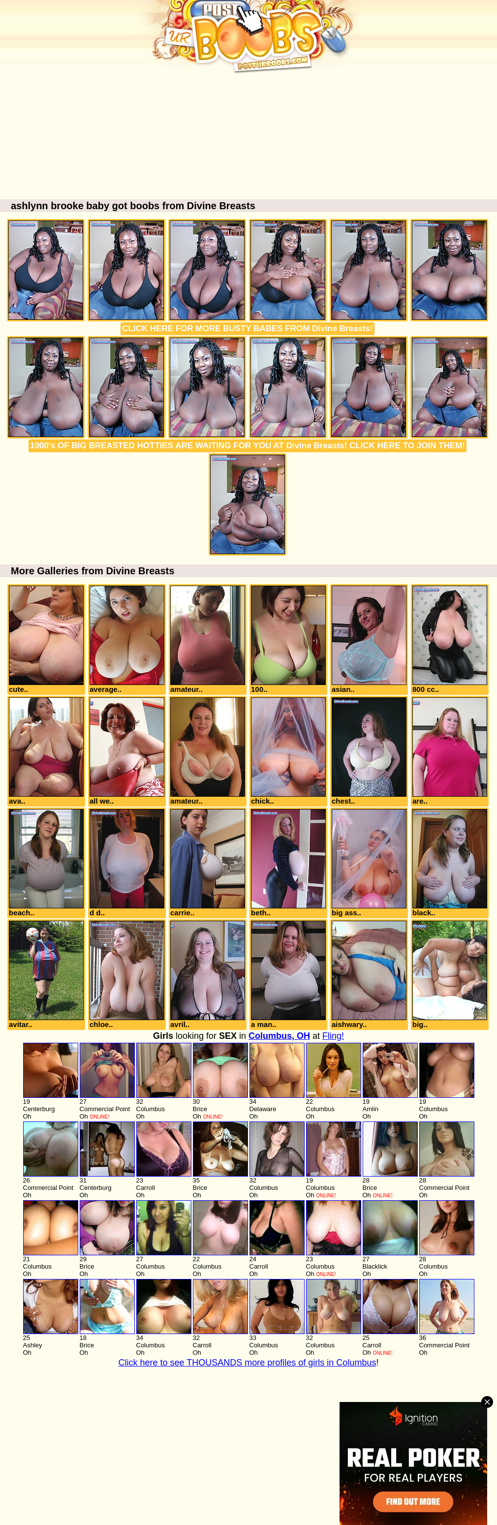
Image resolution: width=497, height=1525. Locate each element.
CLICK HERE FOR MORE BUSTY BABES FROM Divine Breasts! (247, 328)
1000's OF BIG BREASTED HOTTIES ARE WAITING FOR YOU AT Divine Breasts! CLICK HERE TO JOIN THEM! (247, 445)
